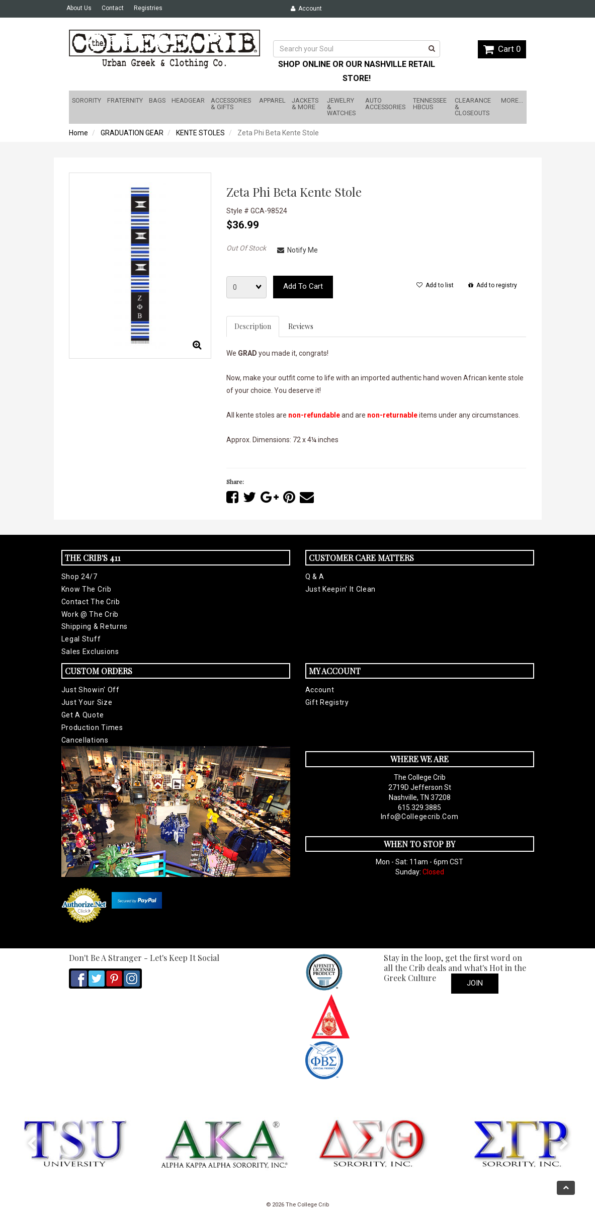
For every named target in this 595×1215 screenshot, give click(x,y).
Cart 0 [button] (502, 49)
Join (475, 983)
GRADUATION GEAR (132, 133)
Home (78, 133)
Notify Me (297, 250)
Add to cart (303, 286)
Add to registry (492, 285)
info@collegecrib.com (420, 817)
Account (306, 8)
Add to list (435, 285)
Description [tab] (252, 326)
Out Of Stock (246, 248)
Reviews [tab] (300, 326)
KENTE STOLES (200, 133)
